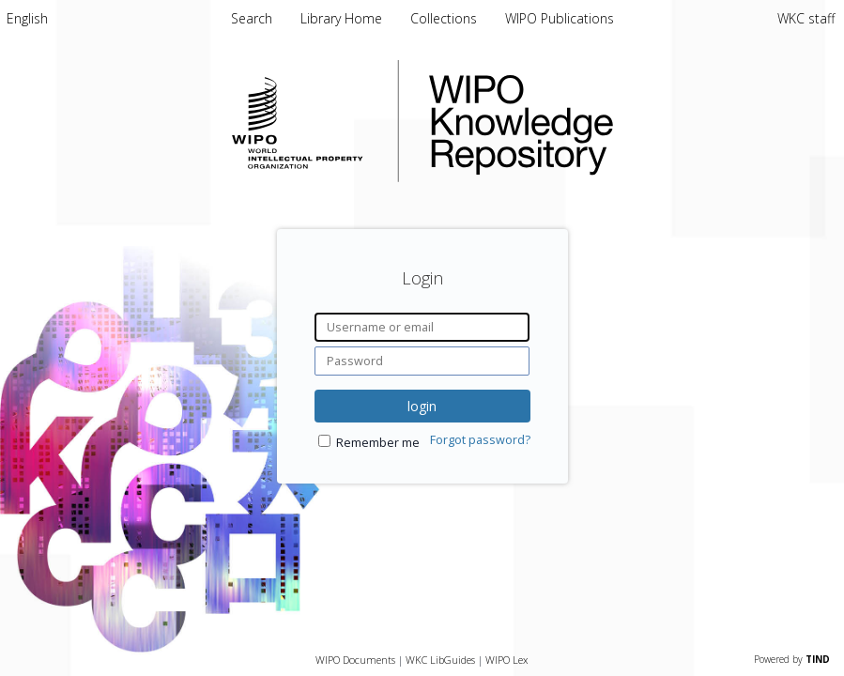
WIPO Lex (506, 660)
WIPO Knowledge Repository (598, 121)
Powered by (792, 659)
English (27, 18)
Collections (445, 18)
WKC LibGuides (440, 660)
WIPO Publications (559, 18)
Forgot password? (480, 440)
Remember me (378, 443)
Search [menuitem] (251, 18)
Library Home (343, 18)
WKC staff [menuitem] (806, 18)
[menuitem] (27, 18)
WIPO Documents (355, 660)
